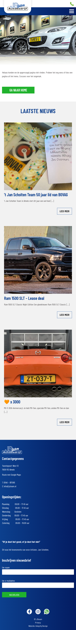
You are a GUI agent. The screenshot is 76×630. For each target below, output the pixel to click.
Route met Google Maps (11, 474)
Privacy (38, 622)
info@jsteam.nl (10, 486)
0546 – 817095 (9, 482)
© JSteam (38, 619)
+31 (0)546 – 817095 (72, 4)
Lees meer (64, 211)
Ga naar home (18, 90)
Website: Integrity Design (38, 626)
